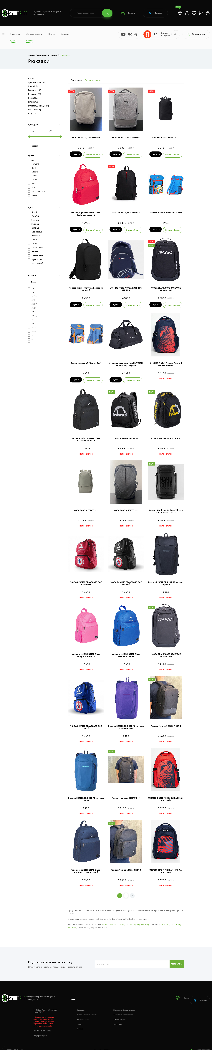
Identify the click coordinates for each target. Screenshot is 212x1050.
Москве (113, 921)
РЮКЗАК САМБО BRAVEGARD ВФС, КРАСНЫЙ (86, 580)
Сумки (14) (33, 86)
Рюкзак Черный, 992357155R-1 (166, 722)
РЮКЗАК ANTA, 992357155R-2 (126, 137)
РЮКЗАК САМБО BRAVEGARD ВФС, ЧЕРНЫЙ (126, 580)
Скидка (33, 146)
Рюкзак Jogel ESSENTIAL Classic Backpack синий (126, 652)
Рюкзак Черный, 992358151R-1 (126, 866)
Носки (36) (33, 98)
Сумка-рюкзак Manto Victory (165, 435)
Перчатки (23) (34, 94)
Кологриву (176, 921)
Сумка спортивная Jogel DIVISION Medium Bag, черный (126, 361)
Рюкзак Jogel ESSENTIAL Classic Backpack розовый (86, 652)
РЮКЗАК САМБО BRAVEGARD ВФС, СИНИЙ (86, 723)
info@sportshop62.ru (42, 1029)
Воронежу (131, 921)
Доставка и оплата (34, 34)
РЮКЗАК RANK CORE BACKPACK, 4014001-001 (165, 287)
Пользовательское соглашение (129, 1008)
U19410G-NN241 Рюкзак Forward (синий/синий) (166, 361)
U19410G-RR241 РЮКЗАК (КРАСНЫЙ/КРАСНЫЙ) (165, 795)
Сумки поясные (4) (36, 82)
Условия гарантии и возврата (88, 1008)
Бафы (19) (32, 113)
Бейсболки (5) (34, 109)
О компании (15, 34)
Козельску (165, 921)
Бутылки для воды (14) (38, 105)
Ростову (121, 921)
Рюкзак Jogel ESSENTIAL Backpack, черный (86, 287)
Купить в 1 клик (93, 154)
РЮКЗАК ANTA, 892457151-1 (165, 137)
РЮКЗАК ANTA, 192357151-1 (126, 507)
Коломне (72, 924)
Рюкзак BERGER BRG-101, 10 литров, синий (86, 795)
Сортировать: (77, 80)
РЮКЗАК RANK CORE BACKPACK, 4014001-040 (165, 652)
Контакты (65, 34)
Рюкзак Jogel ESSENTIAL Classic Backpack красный (86, 213)
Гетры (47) (33, 102)
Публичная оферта (124, 1013)
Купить (76, 154)
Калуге (148, 921)
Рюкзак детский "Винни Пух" (86, 360)
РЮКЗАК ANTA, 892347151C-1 (126, 212)
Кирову (140, 921)
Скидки (29, 41)
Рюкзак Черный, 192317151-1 (126, 794)
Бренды (13, 41)
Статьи (51, 34)
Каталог (127, 13)
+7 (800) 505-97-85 (202, 1043)
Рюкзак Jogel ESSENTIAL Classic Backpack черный (86, 436)
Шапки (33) (33, 78)
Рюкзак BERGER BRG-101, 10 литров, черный (166, 580)
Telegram (155, 13)
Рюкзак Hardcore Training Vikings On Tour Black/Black (166, 508)
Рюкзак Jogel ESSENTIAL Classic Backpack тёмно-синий (86, 867)
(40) (34, 90)
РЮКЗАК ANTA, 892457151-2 (86, 507)
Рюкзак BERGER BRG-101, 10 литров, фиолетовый (126, 723)
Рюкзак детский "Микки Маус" (166, 212)
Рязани (105, 921)
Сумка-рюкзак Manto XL (126, 435)
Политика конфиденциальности (130, 1003)
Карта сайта (122, 1018)
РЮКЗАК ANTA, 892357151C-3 (86, 137)
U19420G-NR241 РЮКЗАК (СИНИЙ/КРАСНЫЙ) (165, 867)
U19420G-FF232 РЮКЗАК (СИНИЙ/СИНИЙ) (126, 287)
